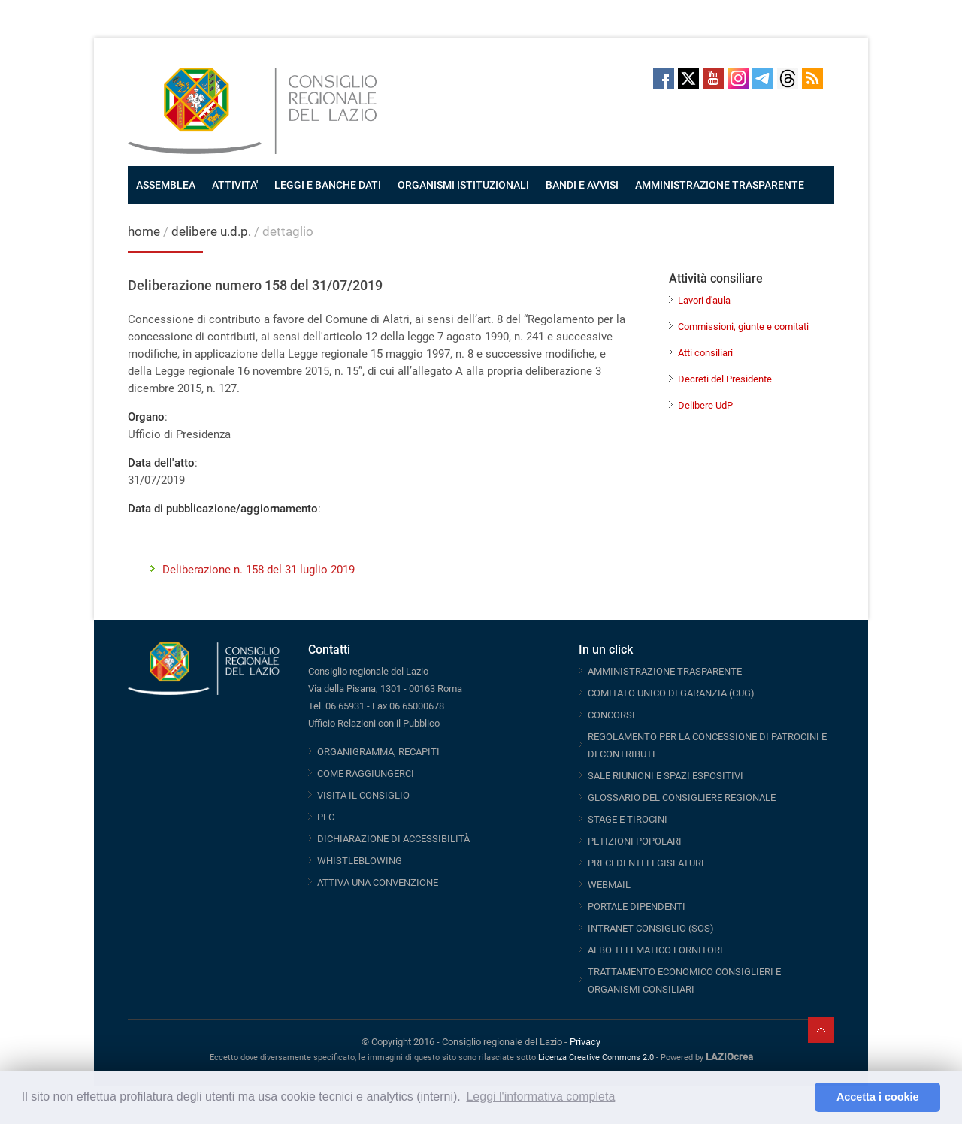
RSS (812, 78)
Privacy (585, 1041)
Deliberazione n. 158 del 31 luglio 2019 (258, 569)
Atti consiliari (705, 352)
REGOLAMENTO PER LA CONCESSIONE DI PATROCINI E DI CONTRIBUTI (707, 745)
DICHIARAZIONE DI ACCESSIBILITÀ (393, 839)
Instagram (738, 78)
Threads (787, 78)
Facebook (663, 78)
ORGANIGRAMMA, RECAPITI (378, 751)
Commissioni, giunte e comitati (743, 326)
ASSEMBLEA (165, 185)
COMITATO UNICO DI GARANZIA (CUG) (671, 693)
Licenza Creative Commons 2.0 (596, 1057)
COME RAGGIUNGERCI (365, 773)
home (144, 231)
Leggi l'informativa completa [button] (540, 1096)
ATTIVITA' (235, 185)
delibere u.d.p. (212, 231)
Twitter (688, 78)
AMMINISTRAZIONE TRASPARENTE (719, 185)
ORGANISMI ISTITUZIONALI (463, 185)
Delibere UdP (705, 405)
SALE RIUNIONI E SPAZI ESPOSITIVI (665, 775)
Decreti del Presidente (725, 379)
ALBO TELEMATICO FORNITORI (655, 950)
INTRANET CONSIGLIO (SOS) (651, 928)
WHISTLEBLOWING (359, 860)
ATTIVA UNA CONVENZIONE (377, 882)
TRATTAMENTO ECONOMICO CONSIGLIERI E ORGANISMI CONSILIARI (684, 980)
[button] (799, 1098)
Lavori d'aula (704, 300)
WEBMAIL (609, 884)
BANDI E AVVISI (582, 185)
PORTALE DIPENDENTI (636, 906)
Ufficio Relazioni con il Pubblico (374, 723)
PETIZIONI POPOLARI (635, 841)
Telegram (762, 78)
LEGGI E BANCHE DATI (327, 185)
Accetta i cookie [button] (877, 1097)
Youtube (713, 78)
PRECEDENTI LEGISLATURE (647, 863)
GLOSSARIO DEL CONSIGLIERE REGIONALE (682, 797)
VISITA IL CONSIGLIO (363, 795)
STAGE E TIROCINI (627, 819)
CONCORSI (611, 715)
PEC (325, 817)
